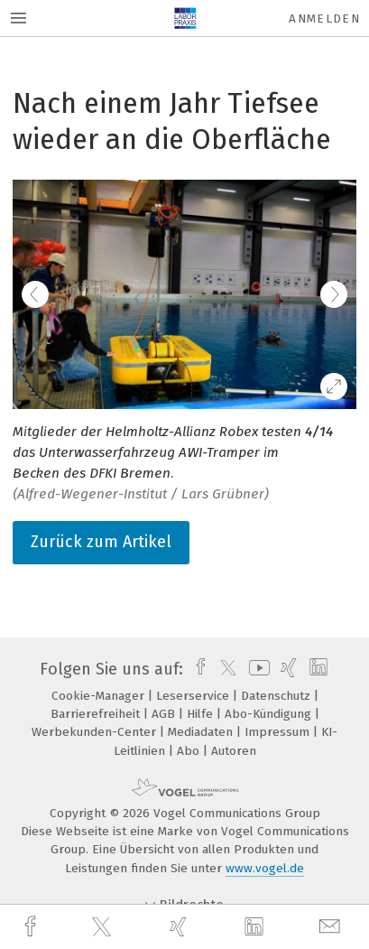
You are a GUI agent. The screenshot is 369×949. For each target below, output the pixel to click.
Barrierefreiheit (97, 713)
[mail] (332, 927)
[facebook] (32, 927)
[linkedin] (256, 927)
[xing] (180, 927)
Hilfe (202, 713)
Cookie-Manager (99, 695)
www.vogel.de (265, 868)
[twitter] (103, 927)
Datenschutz (277, 695)
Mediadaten (202, 732)
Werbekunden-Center (96, 732)
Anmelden (324, 18)
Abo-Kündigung (270, 713)
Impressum (278, 732)
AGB (165, 713)
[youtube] (256, 669)
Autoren (233, 750)
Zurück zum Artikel (101, 542)
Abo (190, 750)
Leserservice (194, 695)
